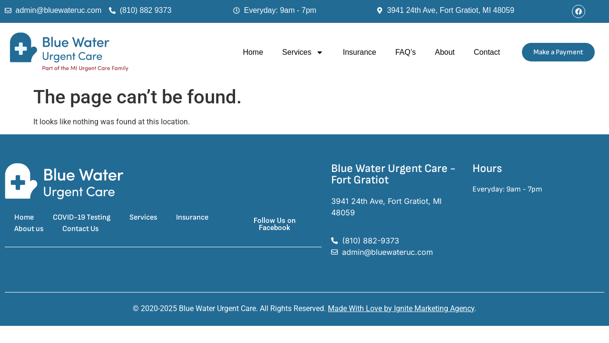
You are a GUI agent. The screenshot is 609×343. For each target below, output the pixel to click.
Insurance (359, 52)
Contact (487, 52)
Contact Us (80, 228)
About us (28, 228)
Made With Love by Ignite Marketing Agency (401, 308)
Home (253, 52)
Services (303, 52)
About (445, 52)
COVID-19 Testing (81, 217)
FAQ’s (405, 52)
